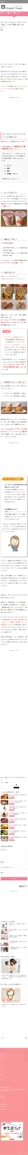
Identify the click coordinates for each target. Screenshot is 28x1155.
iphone (2, 1074)
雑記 (1, 1069)
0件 (2, 29)
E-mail (3, 867)
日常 (1, 1079)
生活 (1, 1061)
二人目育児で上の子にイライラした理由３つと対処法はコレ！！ (18, 948)
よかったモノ (3, 1071)
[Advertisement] (14, 47)
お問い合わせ (3, 1109)
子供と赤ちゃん (4, 1056)
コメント (3, 782)
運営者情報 (3, 1106)
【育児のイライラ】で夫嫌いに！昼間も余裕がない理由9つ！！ (18, 936)
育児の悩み (3, 1053)
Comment (4, 849)
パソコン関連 (3, 1076)
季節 (1, 1058)
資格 (1, 1066)
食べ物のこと (11, 834)
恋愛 (1, 1064)
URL (3, 872)
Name (3, 861)
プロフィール (3, 1098)
